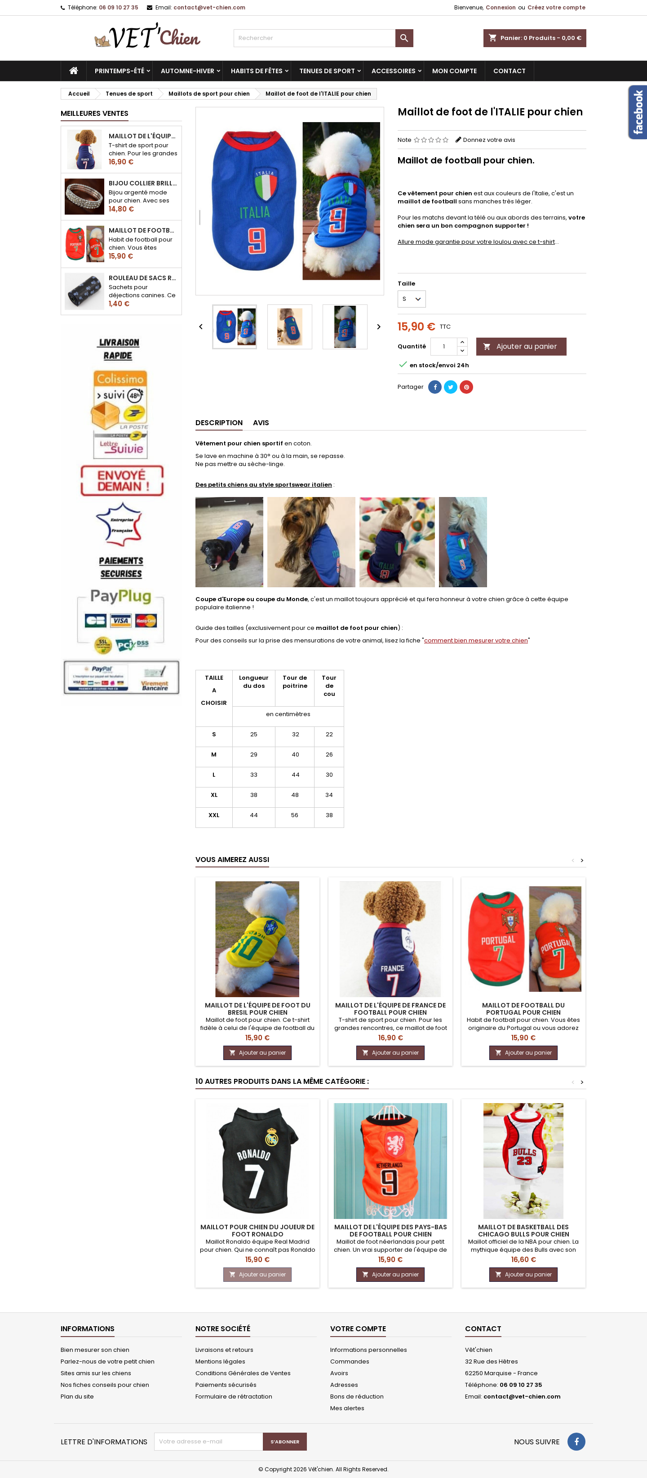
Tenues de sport (327, 70)
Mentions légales (220, 1361)
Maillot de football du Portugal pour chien (143, 230)
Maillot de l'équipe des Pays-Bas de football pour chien (390, 1231)
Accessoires (394, 70)
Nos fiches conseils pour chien (105, 1385)
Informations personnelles (368, 1350)
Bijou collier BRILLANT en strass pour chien (143, 183)
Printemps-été (119, 70)
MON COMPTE (454, 70)
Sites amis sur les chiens (96, 1373)
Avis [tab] (261, 423)
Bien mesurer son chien (95, 1350)
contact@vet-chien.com (209, 7)
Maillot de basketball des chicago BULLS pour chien (523, 1231)
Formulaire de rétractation (233, 1396)
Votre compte (358, 1329)
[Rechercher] (323, 38)
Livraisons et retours (224, 1350)
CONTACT (509, 70)
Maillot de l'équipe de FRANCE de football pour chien (143, 136)
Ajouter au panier (520, 346)
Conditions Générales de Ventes (243, 1373)
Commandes (349, 1361)
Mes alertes (347, 1408)
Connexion (501, 7)
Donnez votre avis (489, 140)
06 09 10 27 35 (118, 7)
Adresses (344, 1385)
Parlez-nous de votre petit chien (108, 1361)
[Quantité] (443, 347)
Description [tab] (219, 423)
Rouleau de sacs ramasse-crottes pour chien (143, 278)
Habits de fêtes (257, 70)
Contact (483, 1329)
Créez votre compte (556, 7)
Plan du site (77, 1396)
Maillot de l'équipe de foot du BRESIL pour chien (257, 1009)
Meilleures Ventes (95, 113)
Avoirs (339, 1373)
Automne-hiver (187, 70)
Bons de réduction (357, 1396)
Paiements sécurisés (226, 1385)
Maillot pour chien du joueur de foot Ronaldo (257, 1231)
